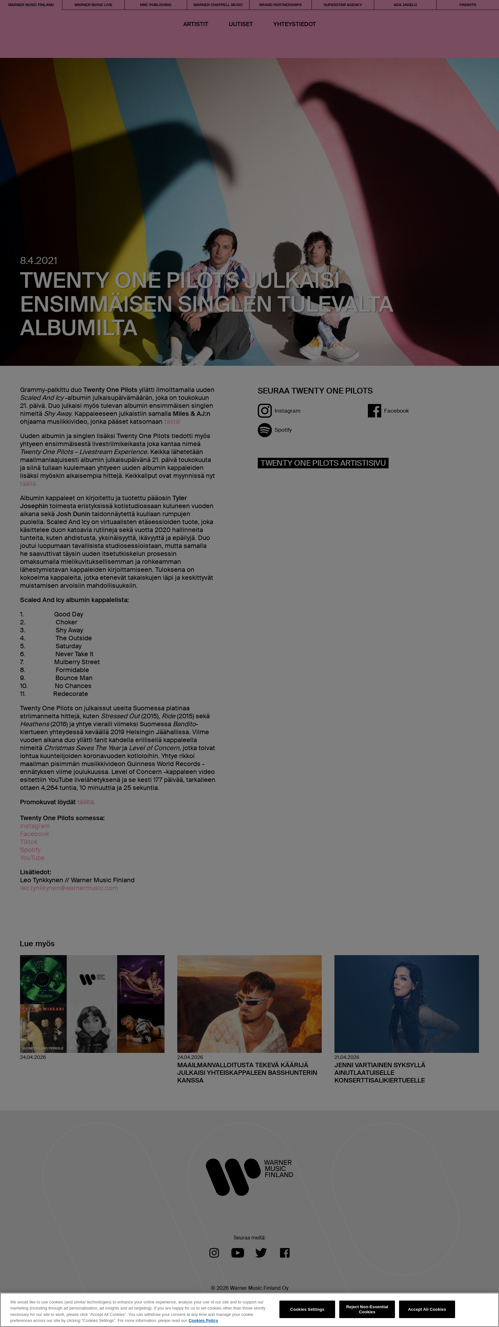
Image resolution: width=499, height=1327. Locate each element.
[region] (249, 1310)
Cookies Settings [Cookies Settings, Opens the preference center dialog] (307, 1309)
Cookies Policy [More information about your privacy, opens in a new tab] (203, 1320)
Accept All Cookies (427, 1309)
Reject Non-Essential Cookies (367, 1309)
